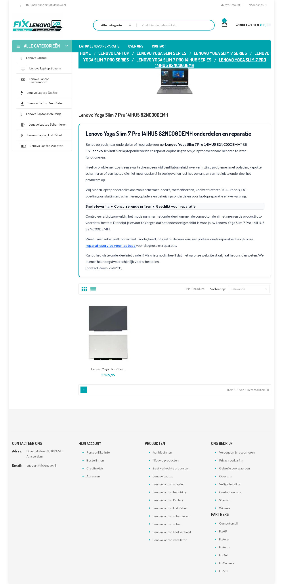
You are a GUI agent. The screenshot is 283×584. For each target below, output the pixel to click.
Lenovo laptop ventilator (170, 540)
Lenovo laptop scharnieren (171, 516)
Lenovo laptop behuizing (169, 492)
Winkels (224, 508)
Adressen (93, 476)
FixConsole (226, 563)
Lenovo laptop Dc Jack (168, 500)
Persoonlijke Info (98, 452)
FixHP (223, 531)
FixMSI (223, 571)
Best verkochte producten (171, 468)
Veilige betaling (229, 484)
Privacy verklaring (231, 460)
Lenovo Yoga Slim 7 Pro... (108, 369)
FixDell (223, 555)
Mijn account (89, 443)
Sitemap (224, 500)
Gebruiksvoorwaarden (234, 468)
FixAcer (224, 539)
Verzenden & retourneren (237, 452)
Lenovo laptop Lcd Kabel (170, 508)
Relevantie (249, 289)
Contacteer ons (230, 492)
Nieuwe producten (166, 460)
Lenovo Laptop (163, 476)
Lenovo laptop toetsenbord (172, 532)
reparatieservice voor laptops (111, 245)
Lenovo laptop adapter (168, 484)
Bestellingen (95, 460)
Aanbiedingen (162, 452)
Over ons (225, 476)
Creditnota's (95, 468)
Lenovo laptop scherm (168, 524)
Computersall (228, 523)
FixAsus (224, 547)
